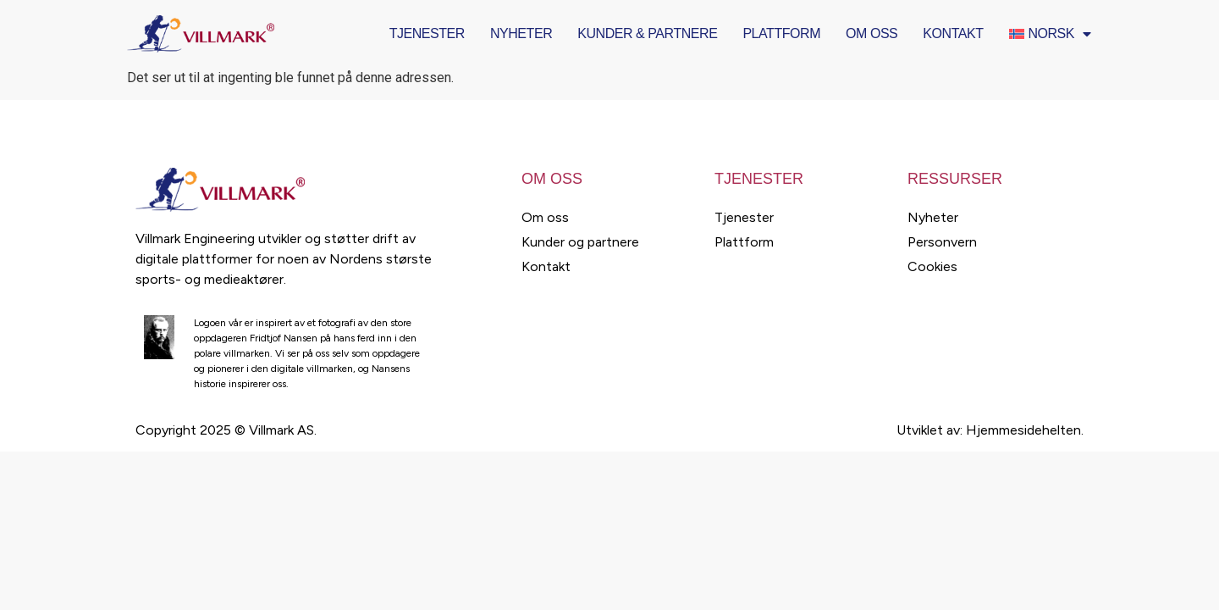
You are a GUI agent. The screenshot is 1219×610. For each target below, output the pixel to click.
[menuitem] (1050, 34)
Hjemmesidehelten (1023, 430)
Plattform (781, 33)
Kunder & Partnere (647, 33)
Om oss (871, 33)
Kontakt (953, 33)
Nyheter (521, 33)
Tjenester (427, 33)
